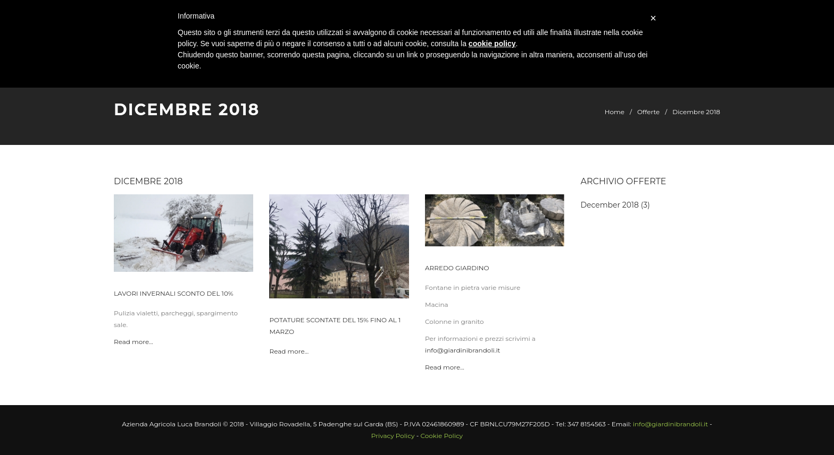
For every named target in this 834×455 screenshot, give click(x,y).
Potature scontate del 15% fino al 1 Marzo (335, 326)
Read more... (133, 342)
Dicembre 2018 (696, 112)
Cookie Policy (441, 436)
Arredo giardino (457, 268)
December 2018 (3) (615, 205)
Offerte (648, 112)
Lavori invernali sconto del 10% (173, 293)
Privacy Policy (393, 436)
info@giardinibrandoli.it (462, 350)
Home (614, 112)
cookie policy (492, 43)
